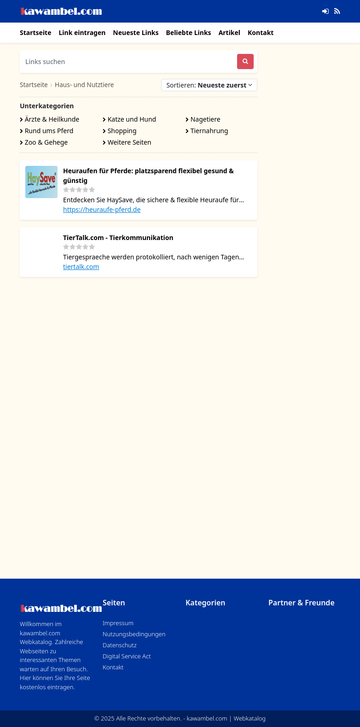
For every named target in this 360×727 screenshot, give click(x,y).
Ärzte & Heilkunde (49, 119)
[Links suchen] (128, 61)
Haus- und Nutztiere (84, 84)
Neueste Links (135, 32)
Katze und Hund (129, 119)
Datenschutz (120, 645)
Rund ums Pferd (46, 130)
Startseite (36, 32)
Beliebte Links (188, 32)
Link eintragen (82, 32)
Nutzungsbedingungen (134, 634)
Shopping (120, 130)
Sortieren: (209, 85)
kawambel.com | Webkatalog (226, 718)
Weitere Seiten (127, 142)
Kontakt (260, 32)
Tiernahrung (207, 130)
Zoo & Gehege (44, 142)
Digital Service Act (127, 656)
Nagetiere (203, 119)
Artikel (229, 32)
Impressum (118, 623)
